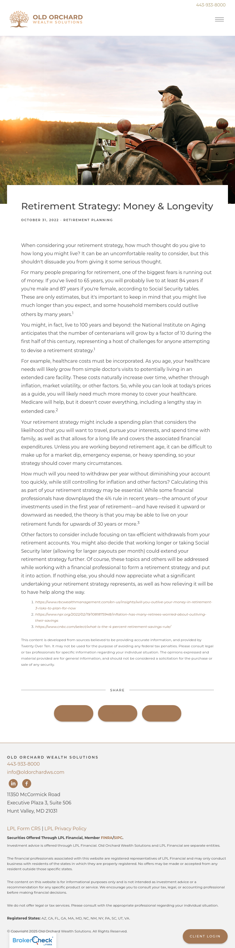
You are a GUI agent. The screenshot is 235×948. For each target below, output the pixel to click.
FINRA (107, 838)
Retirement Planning (88, 220)
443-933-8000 (23, 764)
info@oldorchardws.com (35, 772)
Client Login (205, 936)
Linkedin (161, 713)
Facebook (74, 713)
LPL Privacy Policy (66, 828)
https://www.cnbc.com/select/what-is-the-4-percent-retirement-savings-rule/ (103, 626)
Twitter (117, 713)
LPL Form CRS (23, 828)
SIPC (118, 838)
